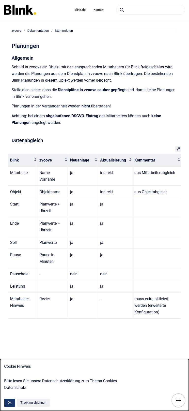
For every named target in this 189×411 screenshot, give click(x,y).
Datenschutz (15, 387)
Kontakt (99, 10)
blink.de (80, 10)
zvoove (16, 30)
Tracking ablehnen (33, 402)
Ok (10, 402)
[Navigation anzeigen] (178, 400)
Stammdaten (64, 30)
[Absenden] (122, 10)
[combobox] (150, 10)
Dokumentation (38, 30)
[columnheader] (22, 160)
